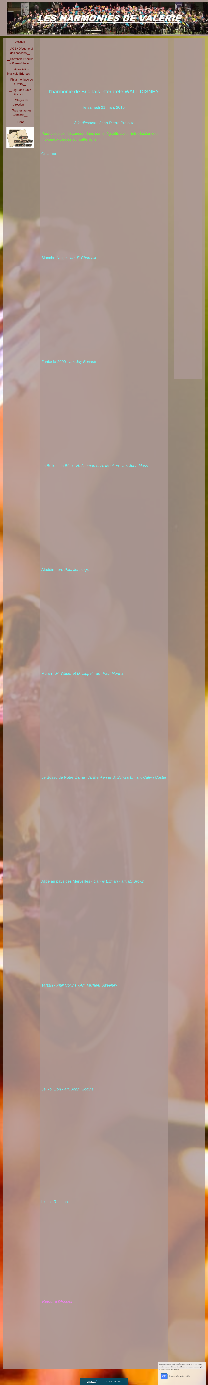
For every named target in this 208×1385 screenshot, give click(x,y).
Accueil (20, 41)
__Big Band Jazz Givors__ (20, 92)
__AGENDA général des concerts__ (20, 51)
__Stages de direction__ (20, 102)
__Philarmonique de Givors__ (20, 82)
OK (164, 1376)
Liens (20, 122)
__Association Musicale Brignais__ (20, 71)
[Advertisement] (104, 63)
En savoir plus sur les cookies (179, 1376)
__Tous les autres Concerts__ (20, 112)
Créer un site (113, 1381)
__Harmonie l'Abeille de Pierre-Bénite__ (20, 61)
